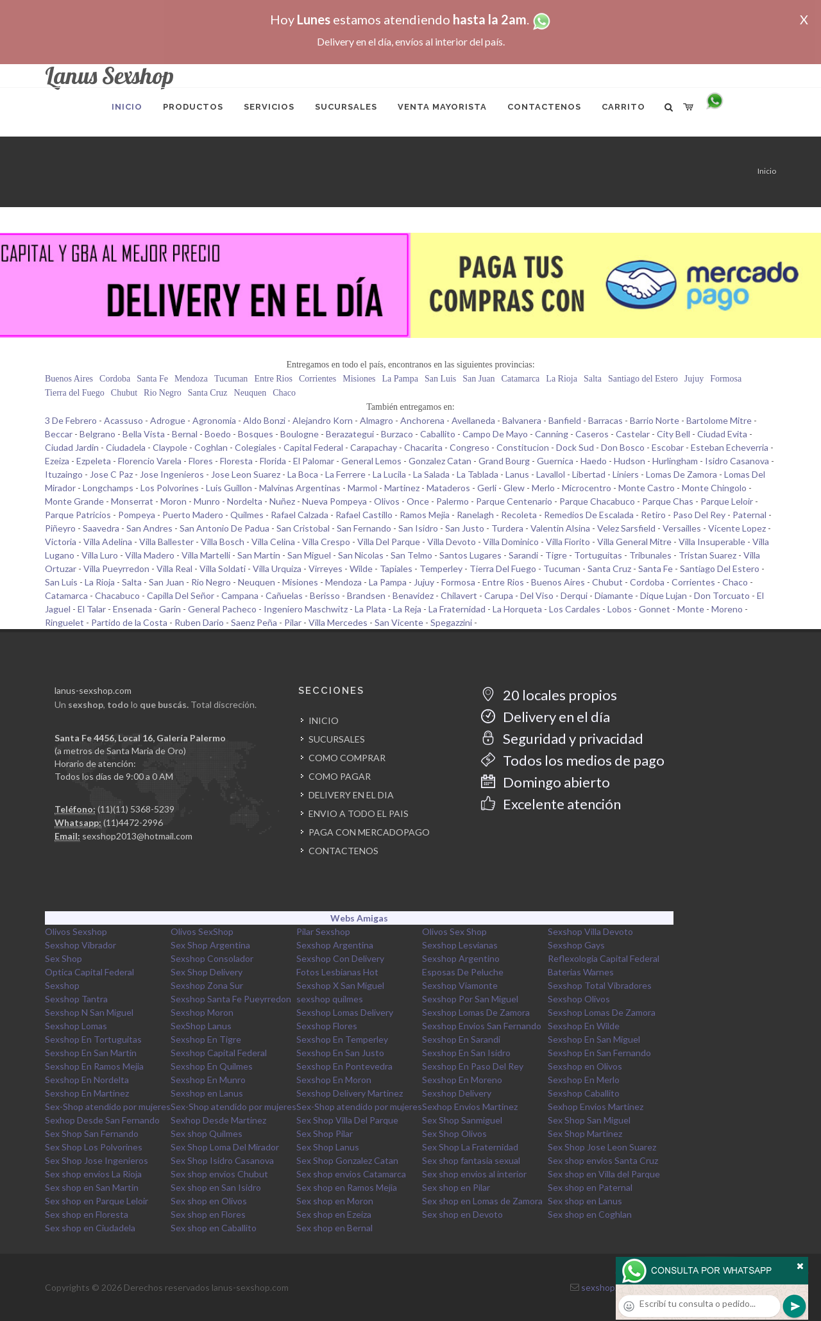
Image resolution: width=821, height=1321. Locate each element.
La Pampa (400, 378)
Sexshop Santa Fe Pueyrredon (231, 998)
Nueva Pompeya (334, 501)
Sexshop (62, 985)
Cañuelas (284, 595)
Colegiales (255, 447)
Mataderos (448, 487)
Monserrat (132, 501)
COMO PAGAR (340, 776)
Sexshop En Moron (333, 1079)
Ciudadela (126, 447)
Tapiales (396, 568)
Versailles (682, 528)
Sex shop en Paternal (590, 1187)
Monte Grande (74, 501)
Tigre (556, 555)
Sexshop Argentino (461, 958)
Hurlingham (675, 460)
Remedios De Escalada (589, 514)
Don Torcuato (722, 595)
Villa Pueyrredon (116, 568)
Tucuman (231, 378)
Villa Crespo (326, 541)
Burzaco (397, 433)
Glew (514, 487)
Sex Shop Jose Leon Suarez (602, 1146)
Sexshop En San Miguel (594, 1039)
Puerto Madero (192, 514)
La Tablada (477, 474)
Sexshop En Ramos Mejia (94, 1066)
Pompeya (136, 514)
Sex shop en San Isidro (216, 1187)
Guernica (555, 460)
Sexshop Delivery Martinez (349, 1093)
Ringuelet (64, 622)
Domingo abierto (545, 782)
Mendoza (191, 378)
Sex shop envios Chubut (219, 1173)
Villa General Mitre (634, 541)
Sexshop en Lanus (207, 1093)
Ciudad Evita (722, 433)
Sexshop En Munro (208, 1079)
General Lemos (371, 460)
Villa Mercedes (338, 622)
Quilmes (247, 514)
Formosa (725, 378)
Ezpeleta (93, 460)
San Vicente (399, 622)
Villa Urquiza (277, 568)
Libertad (588, 474)
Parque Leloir (726, 501)
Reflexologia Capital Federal (603, 958)
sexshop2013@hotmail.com (137, 835)
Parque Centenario (514, 501)
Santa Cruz (208, 393)
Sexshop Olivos (579, 998)
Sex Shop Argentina (210, 944)
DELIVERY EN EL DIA (351, 794)
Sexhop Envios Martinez (470, 1106)
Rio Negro (163, 393)
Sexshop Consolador (212, 958)
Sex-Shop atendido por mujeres (108, 1106)
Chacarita (423, 447)
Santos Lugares (470, 555)
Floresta (236, 460)
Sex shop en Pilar (456, 1187)
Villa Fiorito (568, 541)
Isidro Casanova (737, 460)
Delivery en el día (545, 716)
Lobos (619, 608)
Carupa (498, 595)
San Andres (149, 528)
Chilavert (459, 595)
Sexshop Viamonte (460, 985)
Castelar (633, 433)
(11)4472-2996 (133, 822)
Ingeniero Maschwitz (306, 608)
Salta (593, 378)
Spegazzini (451, 622)
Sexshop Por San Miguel (470, 998)
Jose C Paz (111, 474)
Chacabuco (117, 595)
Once (418, 501)
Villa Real (174, 568)
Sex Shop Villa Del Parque (347, 1120)
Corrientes (317, 378)
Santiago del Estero (643, 378)
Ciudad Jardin (72, 447)
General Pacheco (222, 608)
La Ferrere (345, 474)
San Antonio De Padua (224, 528)
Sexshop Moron (202, 1012)
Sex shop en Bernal (334, 1227)
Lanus (517, 474)
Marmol (362, 487)
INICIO (324, 720)
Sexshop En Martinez (87, 1093)
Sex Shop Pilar (324, 1133)
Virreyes (326, 568)
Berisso (325, 595)
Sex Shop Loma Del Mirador (225, 1146)
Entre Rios (273, 378)
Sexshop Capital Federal (219, 1052)
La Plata (370, 608)
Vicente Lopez (737, 528)
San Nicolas (361, 555)
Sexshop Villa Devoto (590, 931)
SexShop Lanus (201, 1025)
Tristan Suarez (707, 555)
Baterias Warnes (581, 971)
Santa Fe (152, 378)
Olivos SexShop (202, 931)
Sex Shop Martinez (585, 1133)
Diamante (614, 595)
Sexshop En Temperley (342, 1039)
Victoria (60, 541)
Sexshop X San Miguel (340, 985)
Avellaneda (473, 420)
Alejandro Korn (322, 420)
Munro (207, 501)
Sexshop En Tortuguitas (93, 1039)
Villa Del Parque (388, 541)
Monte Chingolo (714, 487)
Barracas (605, 420)
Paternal (749, 514)
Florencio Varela (150, 460)
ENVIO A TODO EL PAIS (359, 813)
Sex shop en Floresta (86, 1214)
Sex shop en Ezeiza (333, 1214)
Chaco (284, 393)
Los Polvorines (169, 487)
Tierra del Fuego (75, 393)
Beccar (58, 433)
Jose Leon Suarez (245, 474)
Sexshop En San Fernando (599, 1052)
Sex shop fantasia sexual (471, 1160)
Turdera (507, 528)
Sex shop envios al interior (474, 1173)
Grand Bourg (504, 460)
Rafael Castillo (364, 514)
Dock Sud (575, 447)
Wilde (361, 568)
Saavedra (101, 528)
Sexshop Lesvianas (460, 944)
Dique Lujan (663, 595)
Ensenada (132, 608)
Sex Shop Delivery (206, 971)
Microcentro (586, 487)
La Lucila (389, 474)
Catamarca (520, 378)
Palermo (452, 501)
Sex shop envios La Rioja (93, 1173)
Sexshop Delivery (456, 1093)
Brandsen (366, 595)
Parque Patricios (78, 514)
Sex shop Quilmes (206, 1133)
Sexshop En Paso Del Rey (472, 1066)
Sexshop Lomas (76, 1025)
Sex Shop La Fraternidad (470, 1146)
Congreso (469, 447)
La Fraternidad (457, 608)
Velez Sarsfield (626, 528)
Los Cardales (574, 608)
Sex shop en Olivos (209, 1200)
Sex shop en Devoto (462, 1214)
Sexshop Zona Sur (207, 985)
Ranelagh (475, 514)
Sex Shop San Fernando (92, 1133)
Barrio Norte (654, 420)
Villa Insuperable (712, 541)
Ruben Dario (199, 622)
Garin (170, 608)
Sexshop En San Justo (340, 1052)
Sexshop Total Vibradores (600, 985)
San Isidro (418, 528)
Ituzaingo (64, 474)
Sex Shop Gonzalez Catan (347, 1160)
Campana (239, 595)
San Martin (258, 555)
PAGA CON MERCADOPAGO (369, 832)
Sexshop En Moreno (462, 1079)
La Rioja (561, 378)
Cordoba (114, 378)
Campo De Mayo (495, 433)
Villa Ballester (166, 541)
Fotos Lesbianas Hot (337, 971)
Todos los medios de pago (572, 760)
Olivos (387, 501)
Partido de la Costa (129, 622)
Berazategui (350, 433)
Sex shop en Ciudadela (90, 1227)
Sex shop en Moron (334, 1200)
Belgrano (97, 433)
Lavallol (550, 474)
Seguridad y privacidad (562, 738)
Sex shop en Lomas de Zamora (482, 1200)
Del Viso (537, 595)
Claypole (170, 447)
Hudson (629, 460)
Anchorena (422, 420)
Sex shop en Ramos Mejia (346, 1187)
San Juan (478, 378)
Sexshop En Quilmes (212, 1066)
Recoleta (519, 514)
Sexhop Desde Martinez (218, 1120)
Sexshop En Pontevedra (344, 1066)
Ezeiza (57, 460)
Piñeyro (60, 528)
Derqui (574, 595)
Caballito (437, 433)
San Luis (440, 378)
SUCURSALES (337, 739)
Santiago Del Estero (719, 568)
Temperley (440, 568)
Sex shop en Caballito (214, 1227)
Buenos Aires (69, 378)
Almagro (376, 420)
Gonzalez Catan (440, 460)
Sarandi (523, 555)
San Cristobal (303, 528)
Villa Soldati (222, 568)
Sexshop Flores (326, 1025)
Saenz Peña (254, 622)
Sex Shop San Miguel (589, 1120)
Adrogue (167, 420)
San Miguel (309, 555)
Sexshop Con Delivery (340, 958)
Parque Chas (667, 501)
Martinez (401, 487)
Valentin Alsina (560, 528)
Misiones (359, 378)
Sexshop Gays (576, 944)
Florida (273, 460)
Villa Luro (99, 555)
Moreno (727, 608)
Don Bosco (623, 447)
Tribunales (650, 555)
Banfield (564, 420)
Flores (201, 460)
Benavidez (413, 595)
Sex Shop (63, 958)
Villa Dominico (511, 541)
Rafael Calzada (299, 514)
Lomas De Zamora (681, 474)
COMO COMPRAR (347, 757)
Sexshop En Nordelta (87, 1079)
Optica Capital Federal (89, 971)
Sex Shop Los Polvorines (93, 1146)
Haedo (593, 460)
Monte (690, 608)
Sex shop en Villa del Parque (604, 1173)
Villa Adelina (107, 541)
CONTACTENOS (343, 850)
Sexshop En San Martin (91, 1052)
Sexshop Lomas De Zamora (476, 1012)
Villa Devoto (451, 541)
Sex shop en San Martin (92, 1187)
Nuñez (282, 501)
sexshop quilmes (329, 998)
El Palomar (313, 460)
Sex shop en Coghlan (590, 1214)
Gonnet (654, 608)
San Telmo (411, 555)
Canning (551, 433)
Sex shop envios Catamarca (351, 1173)
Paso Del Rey (699, 514)
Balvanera (521, 420)
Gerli (486, 487)
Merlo (543, 487)
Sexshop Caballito (584, 1093)
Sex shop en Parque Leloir (96, 1200)
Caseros (592, 433)
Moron (173, 501)
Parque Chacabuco (597, 501)
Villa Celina (273, 541)
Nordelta (244, 501)
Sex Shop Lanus (327, 1146)
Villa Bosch (222, 541)
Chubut (124, 393)
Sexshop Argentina (334, 944)
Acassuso (123, 420)
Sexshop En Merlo (584, 1079)
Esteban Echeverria (729, 447)
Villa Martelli (206, 555)
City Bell (673, 433)
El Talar (92, 608)
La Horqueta (517, 608)
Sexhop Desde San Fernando (102, 1120)
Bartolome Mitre (719, 420)
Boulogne (299, 433)
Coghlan (211, 447)
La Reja (407, 608)
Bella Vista (144, 433)
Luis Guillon (229, 487)
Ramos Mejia (425, 514)
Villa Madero (149, 555)
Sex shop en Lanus (585, 1200)
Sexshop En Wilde (584, 1025)
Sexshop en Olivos (585, 1066)
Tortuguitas (598, 555)
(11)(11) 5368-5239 (135, 809)
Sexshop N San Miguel (89, 1012)
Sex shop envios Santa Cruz (603, 1160)
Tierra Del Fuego (503, 568)
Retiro (653, 514)
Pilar (292, 622)
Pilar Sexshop (323, 931)
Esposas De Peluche (463, 971)
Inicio (767, 171)
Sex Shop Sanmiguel (462, 1120)
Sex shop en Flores (208, 1214)
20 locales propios (549, 694)
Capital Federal (313, 447)
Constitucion (522, 447)
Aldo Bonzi (264, 420)
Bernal (185, 433)
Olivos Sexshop (76, 931)
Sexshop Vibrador (80, 944)
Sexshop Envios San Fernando (481, 1025)
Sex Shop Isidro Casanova (222, 1160)
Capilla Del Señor (180, 595)
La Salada (431, 474)
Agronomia (214, 420)
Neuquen (250, 393)
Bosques (255, 433)
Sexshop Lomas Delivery (344, 1012)
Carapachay (373, 447)
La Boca (302, 474)
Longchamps (108, 487)
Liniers (626, 474)
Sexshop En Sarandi (461, 1039)
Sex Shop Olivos (454, 1133)
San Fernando (364, 528)
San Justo (464, 528)
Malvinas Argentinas (300, 487)
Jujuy (694, 378)
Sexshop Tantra (76, 998)
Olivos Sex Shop (454, 931)
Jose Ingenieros (172, 474)
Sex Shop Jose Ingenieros (96, 1160)
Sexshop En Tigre (206, 1039)
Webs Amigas (359, 918)
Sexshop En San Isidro (466, 1052)
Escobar (668, 447)
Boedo (218, 433)
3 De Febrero (71, 420)
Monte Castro (646, 487)
